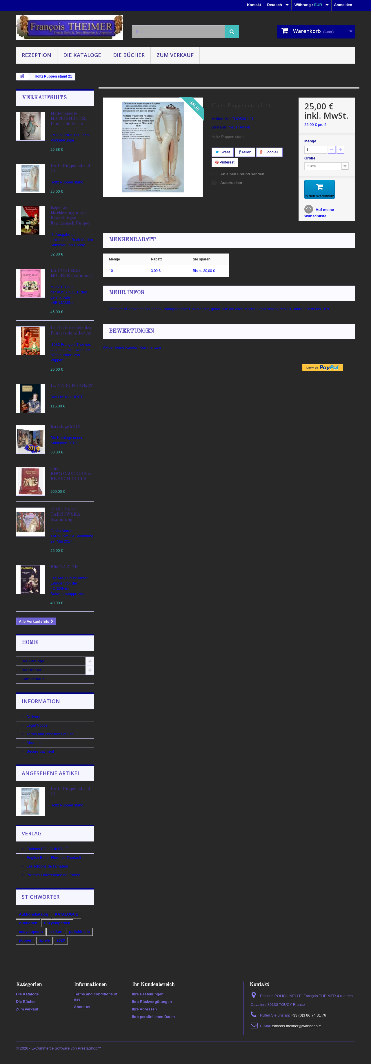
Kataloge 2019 (65, 427)
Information (41, 701)
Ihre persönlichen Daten (153, 1017)
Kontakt (254, 5)
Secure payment (40, 751)
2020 (61, 940)
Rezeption (36, 55)
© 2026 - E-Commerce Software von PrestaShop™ (58, 1048)
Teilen (245, 152)
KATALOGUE (66, 914)
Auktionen (28, 923)
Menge (310, 141)
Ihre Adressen (144, 1009)
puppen (25, 940)
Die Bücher (129, 55)
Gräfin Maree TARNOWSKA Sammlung (65, 514)
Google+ (269, 152)
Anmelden (343, 5)
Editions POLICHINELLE (47, 849)
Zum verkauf (175, 55)
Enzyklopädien (57, 923)
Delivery (33, 716)
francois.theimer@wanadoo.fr (296, 1026)
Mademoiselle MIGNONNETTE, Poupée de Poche (68, 118)
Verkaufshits (44, 97)
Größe (310, 158)
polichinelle (79, 931)
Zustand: (220, 127)
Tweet (222, 152)
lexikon (55, 931)
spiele (44, 940)
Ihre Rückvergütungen (152, 1001)
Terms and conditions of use (49, 734)
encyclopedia (31, 931)
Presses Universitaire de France (53, 875)
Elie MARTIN (64, 567)
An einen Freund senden (242, 174)
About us (33, 742)
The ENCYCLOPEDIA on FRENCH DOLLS (71, 473)
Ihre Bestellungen (147, 994)
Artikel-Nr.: (221, 119)
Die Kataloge (82, 55)
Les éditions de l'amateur (47, 866)
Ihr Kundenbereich (153, 984)
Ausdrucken (231, 183)
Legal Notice (37, 725)
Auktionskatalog (33, 914)
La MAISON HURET (71, 386)
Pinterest (224, 162)
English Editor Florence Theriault (53, 857)
